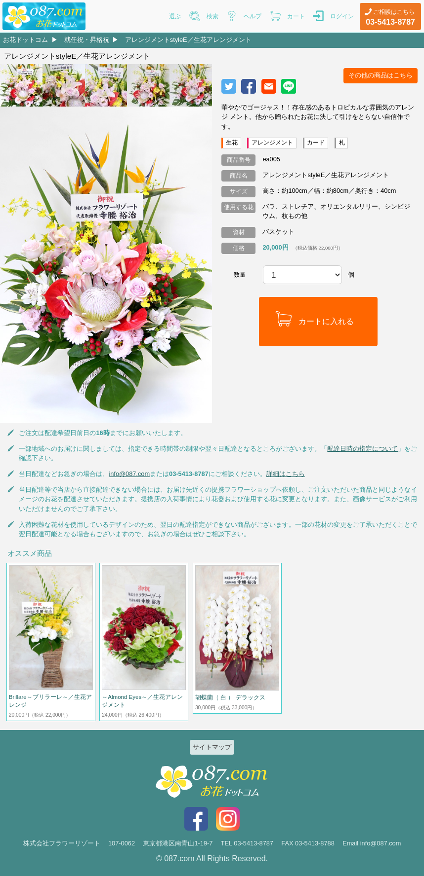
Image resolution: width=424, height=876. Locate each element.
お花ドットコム (25, 39)
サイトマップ (212, 747)
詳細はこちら (285, 473)
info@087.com (129, 473)
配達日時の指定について (362, 448)
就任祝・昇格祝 (86, 39)
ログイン (342, 16)
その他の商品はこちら (380, 75)
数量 (240, 275)
